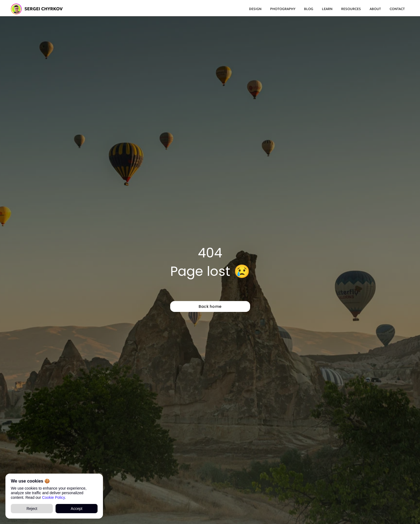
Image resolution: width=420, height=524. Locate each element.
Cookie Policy (53, 497)
